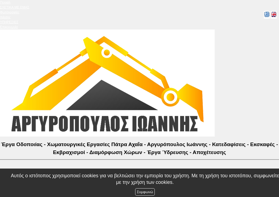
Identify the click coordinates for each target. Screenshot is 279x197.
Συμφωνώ (145, 192)
